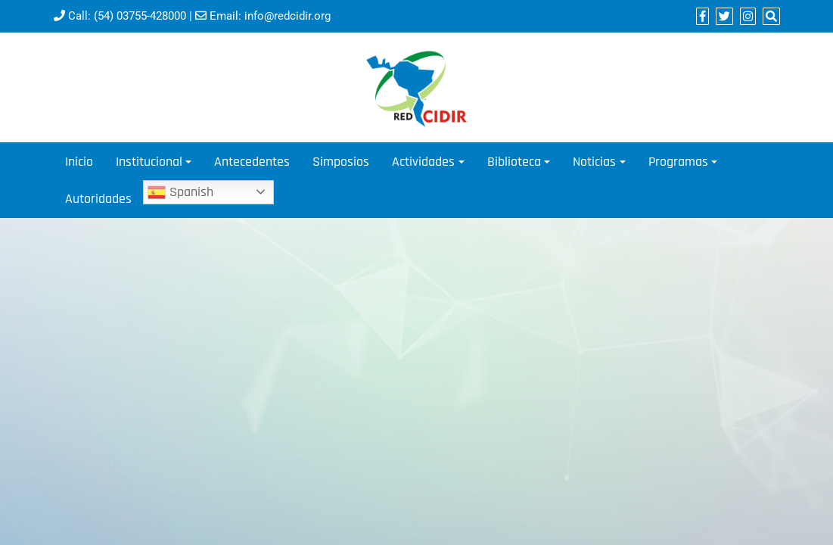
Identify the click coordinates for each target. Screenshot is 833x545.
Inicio (79, 161)
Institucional (149, 161)
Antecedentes (252, 161)
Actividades (423, 161)
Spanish (180, 192)
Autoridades (98, 198)
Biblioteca (514, 161)
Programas (678, 161)
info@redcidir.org (287, 16)
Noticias (594, 161)
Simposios (340, 161)
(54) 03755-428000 (140, 16)
